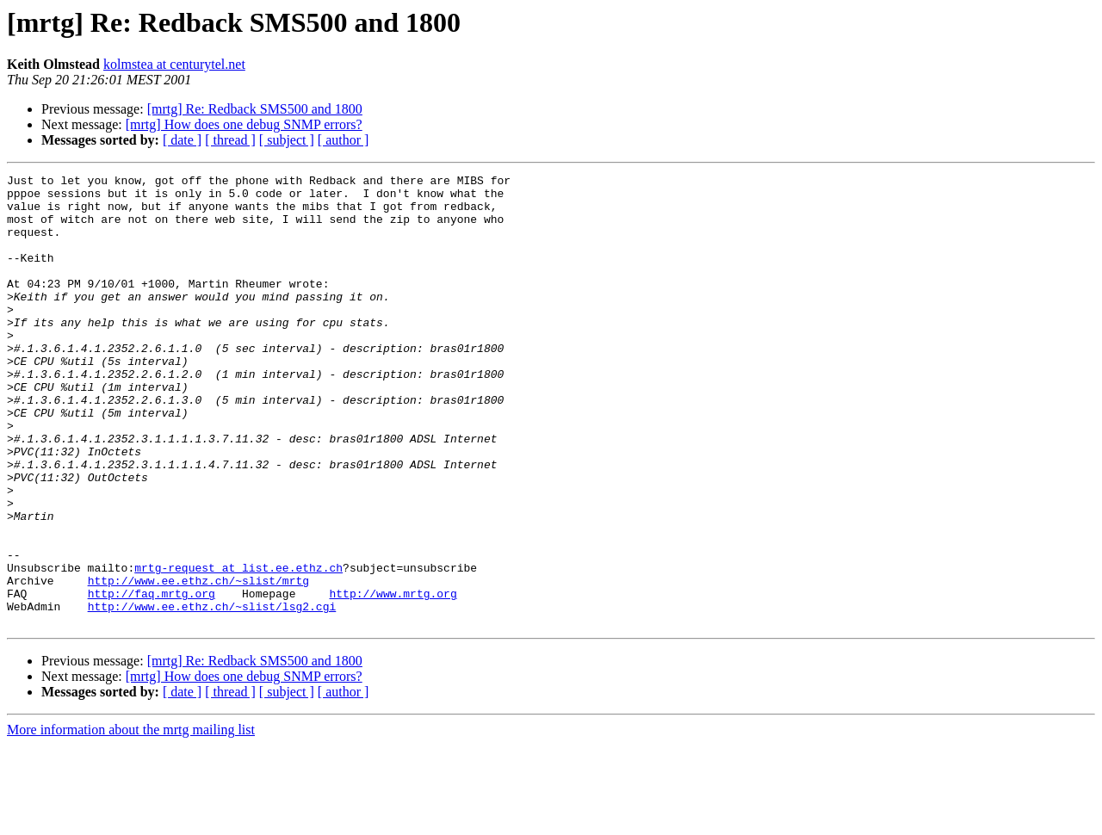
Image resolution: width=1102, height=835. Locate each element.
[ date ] (182, 140)
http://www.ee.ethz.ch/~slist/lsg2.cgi (212, 694)
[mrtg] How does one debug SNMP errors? (244, 124)
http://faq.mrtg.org (151, 678)
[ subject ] (286, 140)
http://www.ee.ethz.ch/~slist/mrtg (198, 663)
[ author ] (343, 140)
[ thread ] (230, 140)
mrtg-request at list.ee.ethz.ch (238, 647)
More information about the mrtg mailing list (131, 820)
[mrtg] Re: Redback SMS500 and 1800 (254, 109)
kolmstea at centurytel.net (174, 64)
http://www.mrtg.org (392, 678)
